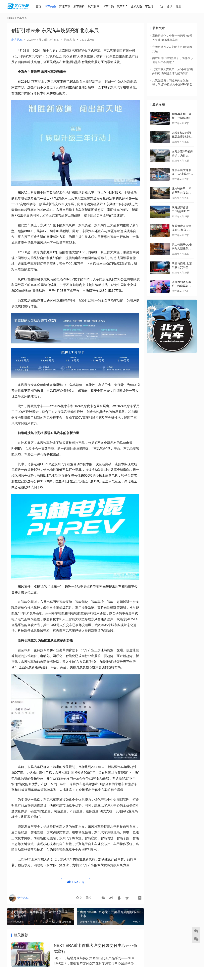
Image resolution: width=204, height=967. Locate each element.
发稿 (191, 6)
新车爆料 (79, 6)
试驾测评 (94, 6)
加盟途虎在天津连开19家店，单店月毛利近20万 (182, 229)
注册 (179, 6)
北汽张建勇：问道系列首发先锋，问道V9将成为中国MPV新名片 (172, 84)
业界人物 (136, 6)
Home (10, 18)
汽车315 (123, 6)
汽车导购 (108, 6)
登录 (170, 6)
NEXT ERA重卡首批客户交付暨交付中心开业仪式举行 (95, 949)
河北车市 (65, 6)
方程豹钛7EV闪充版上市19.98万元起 (182, 136)
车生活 (150, 6)
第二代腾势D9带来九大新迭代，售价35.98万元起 (182, 248)
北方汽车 (17, 39)
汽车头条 (50, 6)
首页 (39, 6)
